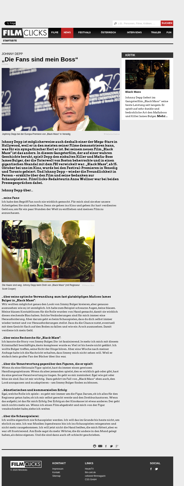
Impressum (57, 469)
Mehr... (162, 116)
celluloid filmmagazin (95, 476)
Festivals (84, 33)
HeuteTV (89, 469)
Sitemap (56, 476)
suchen (167, 23)
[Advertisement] (92, 10)
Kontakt (59, 463)
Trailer (156, 33)
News (67, 33)
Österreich (108, 33)
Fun (168, 33)
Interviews (134, 33)
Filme (54, 33)
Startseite (10, 41)
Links (89, 463)
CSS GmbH (91, 479)
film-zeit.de (90, 472)
